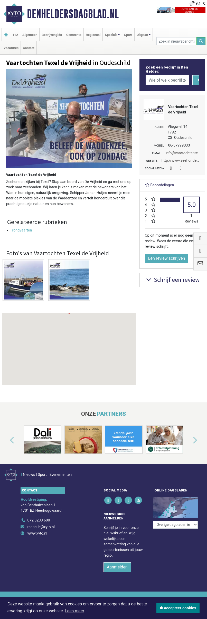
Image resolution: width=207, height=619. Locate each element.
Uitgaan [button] (142, 35)
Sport (128, 35)
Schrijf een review (172, 280)
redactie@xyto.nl (41, 527)
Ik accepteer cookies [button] (178, 608)
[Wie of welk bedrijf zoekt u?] (168, 80)
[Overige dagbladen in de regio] (175, 525)
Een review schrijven (166, 258)
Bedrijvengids (52, 35)
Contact (28, 48)
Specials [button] (111, 35)
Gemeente (73, 35)
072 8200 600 (38, 520)
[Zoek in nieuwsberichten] (176, 41)
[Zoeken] (201, 41)
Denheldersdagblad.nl (73, 13)
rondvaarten (22, 230)
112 (15, 35)
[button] (69, 344)
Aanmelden (117, 567)
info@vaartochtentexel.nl (185, 153)
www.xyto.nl (37, 533)
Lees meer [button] (74, 611)
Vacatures (11, 48)
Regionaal (93, 35)
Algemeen (29, 35)
